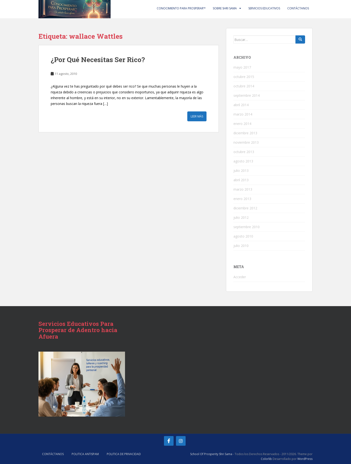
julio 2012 (241, 217)
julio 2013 (241, 170)
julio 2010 (241, 245)
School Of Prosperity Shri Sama (211, 454)
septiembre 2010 (246, 227)
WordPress (305, 459)
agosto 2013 (243, 161)
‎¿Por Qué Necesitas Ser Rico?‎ (98, 59)
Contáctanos (298, 8)
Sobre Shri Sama (225, 8)
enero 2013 (242, 198)
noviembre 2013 (246, 142)
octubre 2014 (243, 86)
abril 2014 (241, 105)
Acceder (239, 277)
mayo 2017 (242, 67)
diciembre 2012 (245, 208)
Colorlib (266, 459)
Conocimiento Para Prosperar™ (181, 8)
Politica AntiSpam (85, 454)
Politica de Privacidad (124, 454)
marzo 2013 (242, 189)
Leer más (197, 116)
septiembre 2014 (246, 95)
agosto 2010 (243, 236)
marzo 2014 (242, 114)
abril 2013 (241, 180)
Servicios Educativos (264, 8)
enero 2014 (242, 123)
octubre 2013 (243, 151)
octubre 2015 (243, 76)
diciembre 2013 (245, 133)
